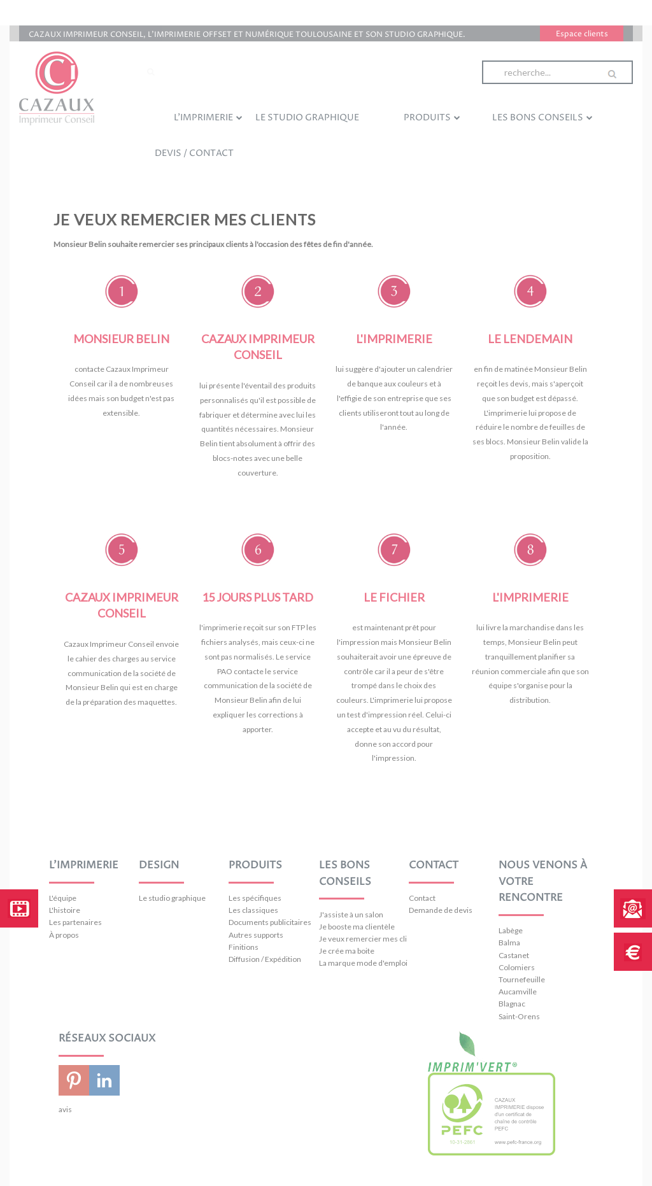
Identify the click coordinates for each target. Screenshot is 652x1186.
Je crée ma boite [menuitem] (346, 951)
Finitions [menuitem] (244, 947)
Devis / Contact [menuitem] (194, 153)
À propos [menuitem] (64, 935)
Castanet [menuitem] (514, 955)
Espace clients (582, 34)
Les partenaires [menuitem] (75, 922)
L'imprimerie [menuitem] (208, 117)
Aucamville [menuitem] (518, 991)
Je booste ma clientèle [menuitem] (357, 926)
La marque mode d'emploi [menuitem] (363, 963)
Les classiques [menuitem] (253, 910)
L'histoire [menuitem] (64, 910)
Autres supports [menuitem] (256, 935)
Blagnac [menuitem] (512, 1003)
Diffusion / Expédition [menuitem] (265, 959)
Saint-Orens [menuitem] (519, 1016)
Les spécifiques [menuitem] (255, 898)
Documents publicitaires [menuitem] (270, 922)
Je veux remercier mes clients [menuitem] (363, 938)
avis (65, 1109)
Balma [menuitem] (509, 942)
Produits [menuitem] (432, 117)
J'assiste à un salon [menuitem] (351, 914)
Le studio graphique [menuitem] (307, 117)
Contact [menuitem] (422, 898)
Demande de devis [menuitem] (440, 910)
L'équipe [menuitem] (62, 898)
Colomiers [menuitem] (517, 967)
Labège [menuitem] (511, 930)
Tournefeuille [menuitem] (522, 979)
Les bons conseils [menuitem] (542, 117)
